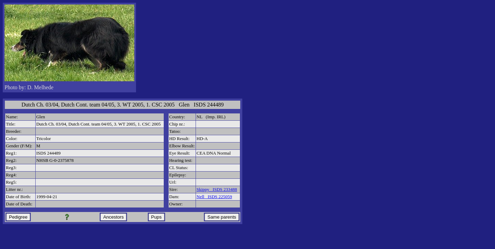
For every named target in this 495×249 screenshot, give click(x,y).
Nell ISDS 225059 (214, 196)
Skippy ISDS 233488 (217, 189)
